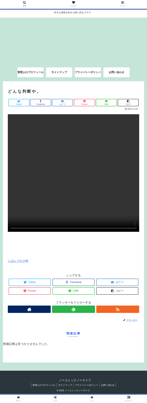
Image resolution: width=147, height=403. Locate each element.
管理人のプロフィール (43, 385)
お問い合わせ (108, 385)
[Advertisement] (73, 40)
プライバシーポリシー (86, 385)
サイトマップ (65, 385)
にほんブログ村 (18, 261)
